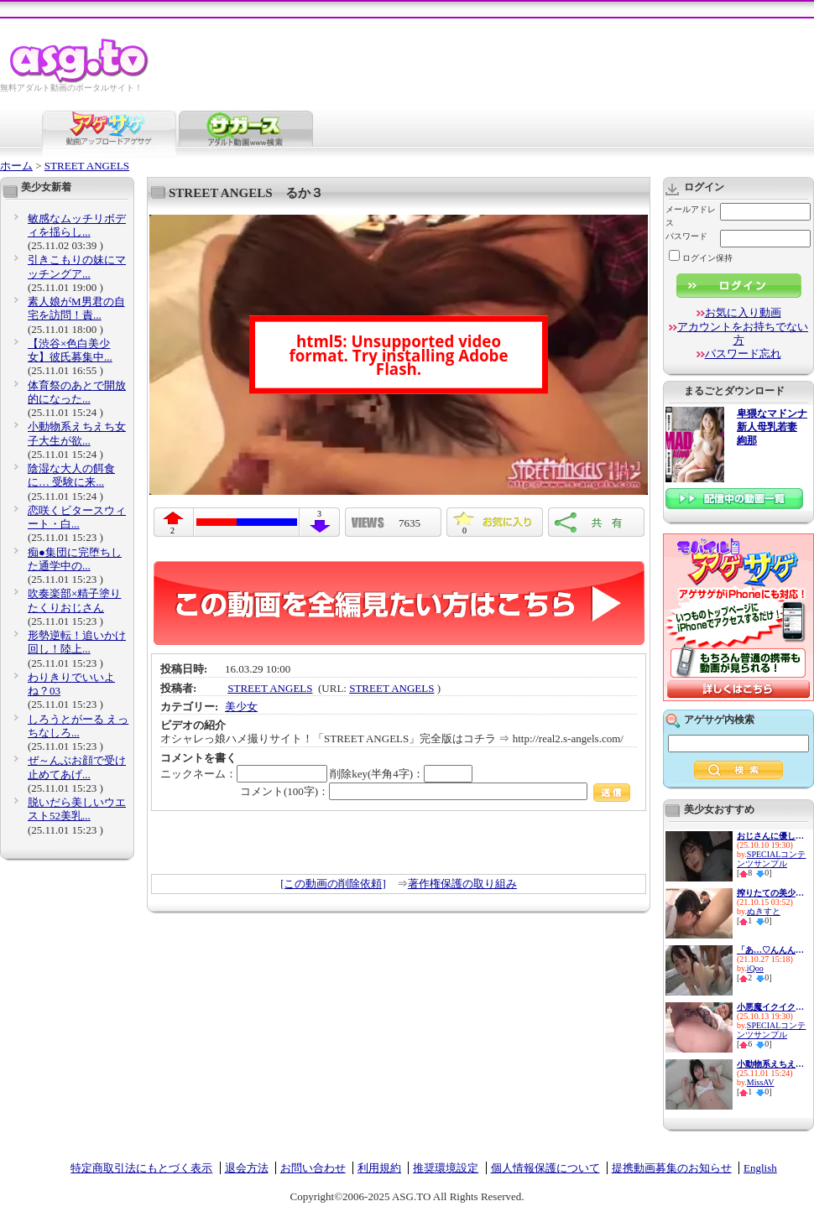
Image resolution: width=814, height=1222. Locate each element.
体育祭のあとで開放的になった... (77, 392)
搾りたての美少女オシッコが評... (770, 892)
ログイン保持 (701, 258)
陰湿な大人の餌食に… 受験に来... (71, 475)
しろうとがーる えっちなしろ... (78, 726)
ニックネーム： (243, 773)
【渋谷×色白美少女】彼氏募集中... (70, 350)
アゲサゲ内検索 (719, 719)
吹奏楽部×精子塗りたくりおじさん (74, 600)
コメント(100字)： (435, 791)
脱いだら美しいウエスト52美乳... (77, 809)
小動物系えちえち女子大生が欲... (77, 433)
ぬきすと (763, 911)
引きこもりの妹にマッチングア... (77, 266)
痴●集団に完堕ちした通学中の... (75, 559)
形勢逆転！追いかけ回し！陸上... (77, 642)
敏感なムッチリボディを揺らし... (77, 225)
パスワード (686, 236)
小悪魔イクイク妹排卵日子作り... (770, 1006)
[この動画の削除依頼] (333, 883)
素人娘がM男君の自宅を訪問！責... (76, 308)
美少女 (241, 706)
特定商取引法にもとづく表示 (141, 1168)
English (760, 1168)
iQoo (755, 968)
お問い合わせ (313, 1168)
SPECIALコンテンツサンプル (771, 859)
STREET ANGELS (86, 165)
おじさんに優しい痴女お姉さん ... (770, 835)
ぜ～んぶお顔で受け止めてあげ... (77, 767)
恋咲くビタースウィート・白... (77, 517)
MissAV (761, 1082)
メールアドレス (690, 216)
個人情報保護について (545, 1168)
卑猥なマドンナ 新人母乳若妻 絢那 (772, 427)
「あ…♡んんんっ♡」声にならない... (770, 949)
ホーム (16, 165)
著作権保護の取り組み (462, 883)
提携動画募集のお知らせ (672, 1168)
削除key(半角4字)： (401, 773)
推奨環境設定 (445, 1168)
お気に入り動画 (743, 312)
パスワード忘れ (743, 353)
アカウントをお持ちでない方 (742, 333)
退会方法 (247, 1168)
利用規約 (379, 1168)
